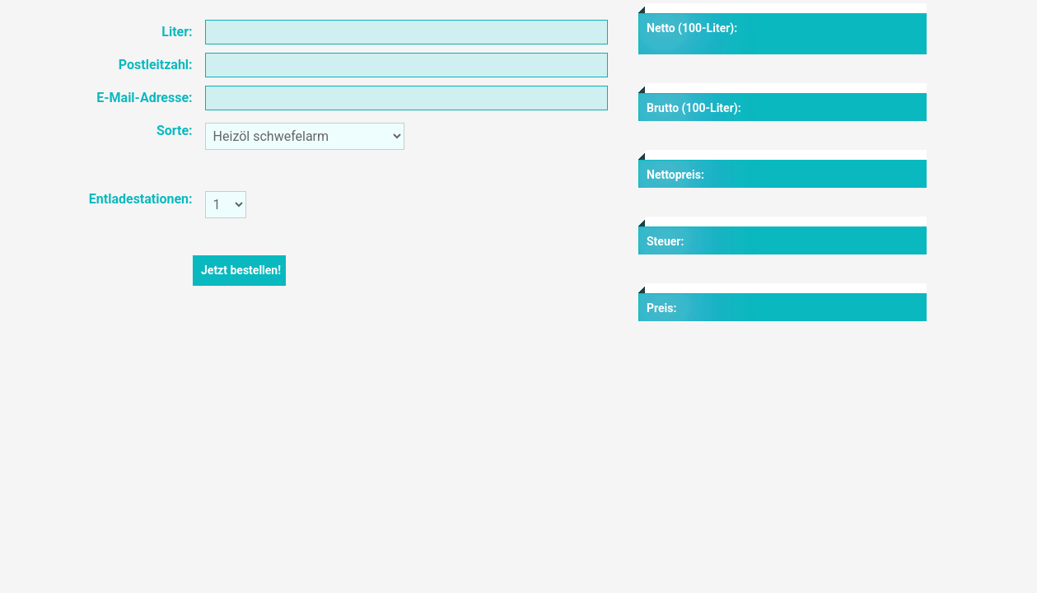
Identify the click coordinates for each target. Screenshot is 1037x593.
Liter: (176, 32)
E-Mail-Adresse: (144, 97)
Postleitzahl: (156, 64)
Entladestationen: (141, 199)
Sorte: (174, 130)
